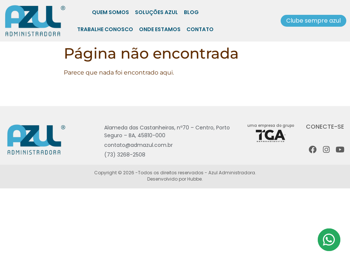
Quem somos (110, 12)
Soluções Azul (156, 12)
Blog (191, 12)
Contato (200, 29)
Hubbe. (194, 179)
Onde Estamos (160, 29)
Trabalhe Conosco (105, 29)
